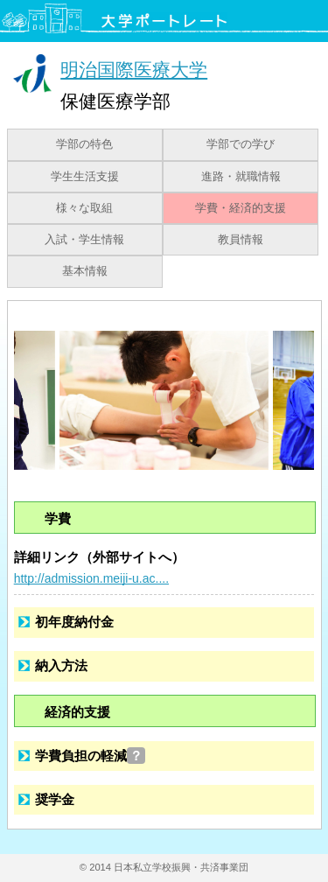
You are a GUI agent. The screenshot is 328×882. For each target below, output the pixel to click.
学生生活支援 (85, 177)
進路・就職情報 (241, 177)
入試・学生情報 (84, 240)
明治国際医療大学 (133, 70)
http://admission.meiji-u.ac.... (91, 578)
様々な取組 (84, 208)
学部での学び (240, 144)
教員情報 (240, 240)
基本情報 (85, 271)
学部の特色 (84, 144)
